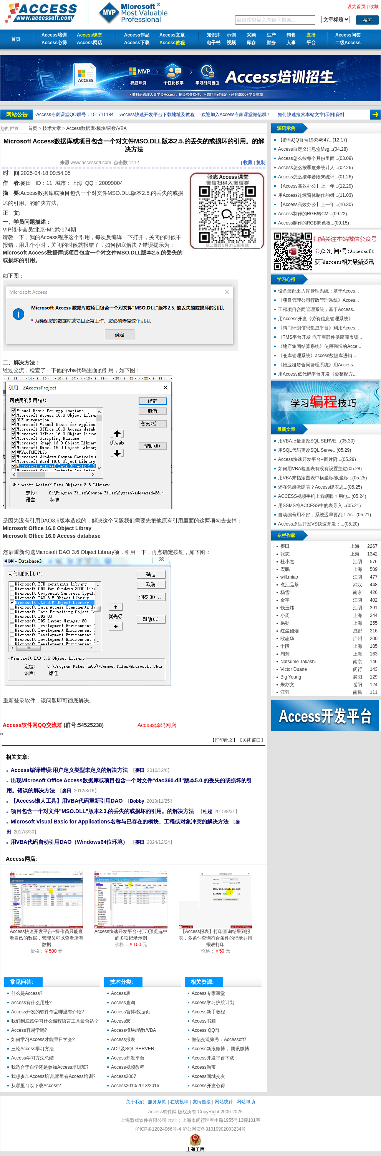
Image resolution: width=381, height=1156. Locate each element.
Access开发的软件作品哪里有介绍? (47, 1012)
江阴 (357, 561)
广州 (357, 638)
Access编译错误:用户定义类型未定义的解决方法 (69, 770)
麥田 (25, 183)
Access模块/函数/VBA (133, 1030)
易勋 (285, 623)
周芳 (285, 654)
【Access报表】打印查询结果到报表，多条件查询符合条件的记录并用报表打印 (215, 935)
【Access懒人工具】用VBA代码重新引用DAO (67, 801)
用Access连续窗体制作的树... (308, 195)
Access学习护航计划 (213, 1002)
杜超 (207, 811)
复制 (260, 162)
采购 (251, 35)
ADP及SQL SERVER (132, 1048)
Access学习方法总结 (32, 1058)
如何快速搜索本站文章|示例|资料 (311, 114)
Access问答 (348, 35)
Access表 (121, 993)
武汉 (357, 584)
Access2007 (123, 1076)
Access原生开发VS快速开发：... (311, 524)
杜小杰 (287, 561)
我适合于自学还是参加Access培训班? (49, 1067)
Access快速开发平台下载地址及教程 (157, 114)
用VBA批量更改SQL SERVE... (309, 441)
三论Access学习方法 (32, 1048)
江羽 (285, 692)
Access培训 (54, 35)
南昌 (357, 692)
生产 (271, 35)
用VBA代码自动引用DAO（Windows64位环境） (69, 842)
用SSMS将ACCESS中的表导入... (312, 505)
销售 (291, 35)
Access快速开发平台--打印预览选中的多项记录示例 (131, 932)
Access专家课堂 (208, 993)
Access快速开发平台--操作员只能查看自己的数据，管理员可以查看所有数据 (46, 935)
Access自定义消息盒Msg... (305, 149)
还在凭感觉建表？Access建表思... (313, 487)
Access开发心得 (208, 1085)
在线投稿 (179, 1101)
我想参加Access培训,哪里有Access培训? (53, 1076)
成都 (357, 631)
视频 (231, 42)
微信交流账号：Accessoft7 (219, 1039)
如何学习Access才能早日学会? (43, 1039)
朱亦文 (287, 684)
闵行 (357, 669)
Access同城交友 (208, 1076)
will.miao (289, 577)
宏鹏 (285, 569)
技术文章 (52, 128)
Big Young (290, 677)
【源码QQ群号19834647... (305, 140)
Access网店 (89, 42)
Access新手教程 (208, 1012)
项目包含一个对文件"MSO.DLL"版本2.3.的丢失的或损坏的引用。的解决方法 (103, 811)
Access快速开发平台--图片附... (309, 459)
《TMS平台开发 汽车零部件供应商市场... (320, 337)
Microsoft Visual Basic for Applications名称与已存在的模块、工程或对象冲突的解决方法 (120, 821)
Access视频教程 (127, 1067)
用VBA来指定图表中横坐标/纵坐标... (315, 478)
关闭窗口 (251, 740)
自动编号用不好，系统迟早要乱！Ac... (317, 514)
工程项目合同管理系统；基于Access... (317, 309)
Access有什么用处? (31, 1002)
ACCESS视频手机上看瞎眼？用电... (314, 496)
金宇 (285, 600)
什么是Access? (26, 993)
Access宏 (121, 1021)
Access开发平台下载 (213, 1058)
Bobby (137, 801)
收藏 (247, 162)
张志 (285, 554)
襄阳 (357, 677)
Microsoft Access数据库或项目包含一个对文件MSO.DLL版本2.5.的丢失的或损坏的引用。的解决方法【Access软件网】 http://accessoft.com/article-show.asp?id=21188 (1, 734)
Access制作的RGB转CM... (305, 213)
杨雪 (285, 592)
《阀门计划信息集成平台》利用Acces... (318, 328)
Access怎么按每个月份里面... (308, 158)
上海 (354, 546)
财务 (271, 42)
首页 (15, 39)
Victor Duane (293, 669)
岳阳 (357, 684)
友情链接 (201, 1101)
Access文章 (172, 35)
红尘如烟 (289, 631)
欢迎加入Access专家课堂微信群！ (236, 114)
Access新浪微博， (211, 1048)
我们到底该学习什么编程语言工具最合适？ (55, 1021)
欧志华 (287, 638)
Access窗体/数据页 (130, 1012)
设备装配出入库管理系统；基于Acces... (318, 291)
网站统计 (224, 1101)
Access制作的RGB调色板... (306, 223)
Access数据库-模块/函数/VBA (96, 128)
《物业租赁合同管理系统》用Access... (317, 365)
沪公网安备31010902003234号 (214, 1129)
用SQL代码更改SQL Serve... (307, 450)
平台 (311, 42)
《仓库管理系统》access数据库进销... (317, 355)
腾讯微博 (240, 1048)
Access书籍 (204, 1021)
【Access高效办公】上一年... (308, 186)
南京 (357, 592)
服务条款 (157, 1101)
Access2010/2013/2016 (135, 1085)
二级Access (348, 42)
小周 (285, 615)
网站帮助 (246, 1101)
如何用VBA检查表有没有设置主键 (312, 468)
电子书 (213, 42)
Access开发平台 (127, 1058)
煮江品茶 (289, 584)
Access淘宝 (204, 1067)
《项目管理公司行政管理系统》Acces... (318, 300)
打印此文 (224, 740)
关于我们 (135, 1101)
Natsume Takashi (298, 661)
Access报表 (123, 1039)
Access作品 (136, 35)
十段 (285, 646)
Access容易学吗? (29, 1030)
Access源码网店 (156, 725)
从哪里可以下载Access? (36, 1085)
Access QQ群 (206, 1030)
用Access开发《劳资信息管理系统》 (315, 318)
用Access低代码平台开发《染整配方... (317, 374)
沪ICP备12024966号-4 (158, 1129)
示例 (231, 35)
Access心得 (54, 42)
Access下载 (136, 42)
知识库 (213, 35)
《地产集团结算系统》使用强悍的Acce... (319, 346)
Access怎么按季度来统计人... (308, 167)
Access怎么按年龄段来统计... (308, 177)
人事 (291, 42)
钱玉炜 (287, 607)
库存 (251, 42)
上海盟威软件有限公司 (144, 1120)
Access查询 (123, 1002)
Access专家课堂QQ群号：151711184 (74, 114)
